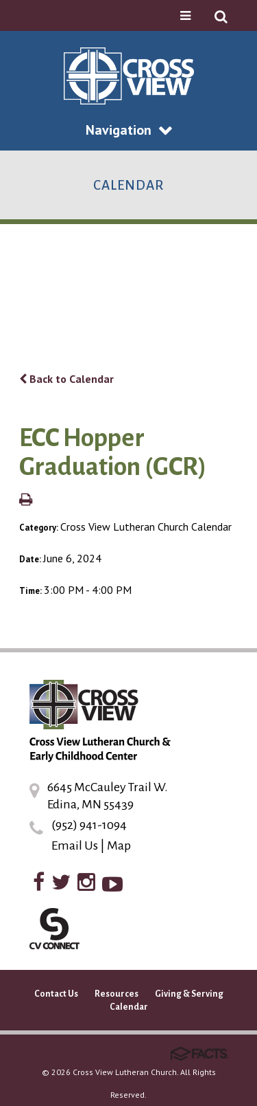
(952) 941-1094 (89, 825)
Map (119, 845)
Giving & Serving (189, 994)
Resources (116, 994)
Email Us (74, 845)
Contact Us (56, 994)
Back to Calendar (66, 379)
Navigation (129, 130)
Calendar (129, 1007)
